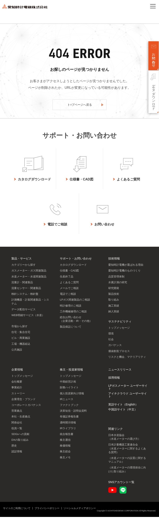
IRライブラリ (68, 430)
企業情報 (17, 371)
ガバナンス (115, 347)
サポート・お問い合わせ (76, 260)
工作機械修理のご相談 (73, 313)
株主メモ (65, 459)
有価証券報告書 (69, 418)
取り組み (113, 301)
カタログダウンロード (73, 266)
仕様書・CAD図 (69, 272)
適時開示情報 (68, 424)
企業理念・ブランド (23, 401)
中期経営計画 (68, 383)
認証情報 (16, 453)
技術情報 (114, 260)
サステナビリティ (119, 323)
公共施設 (16, 351)
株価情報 (65, 447)
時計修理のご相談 (70, 307)
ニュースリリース (119, 371)
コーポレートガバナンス (26, 407)
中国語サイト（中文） (122, 411)
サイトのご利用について (16, 510)
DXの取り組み (20, 441)
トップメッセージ (119, 329)
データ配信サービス (23, 311)
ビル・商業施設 (20, 339)
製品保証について (70, 328)
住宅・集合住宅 (20, 334)
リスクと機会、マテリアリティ (127, 358)
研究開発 (113, 290)
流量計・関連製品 (22, 284)
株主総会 (65, 453)
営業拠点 (16, 412)
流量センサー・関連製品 (26, 290)
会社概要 (16, 383)
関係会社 (16, 424)
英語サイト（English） (123, 406)
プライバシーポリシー (47, 510)
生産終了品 (66, 278)
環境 (111, 335)
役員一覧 (16, 430)
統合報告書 (66, 436)
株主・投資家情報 (71, 371)
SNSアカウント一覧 (121, 484)
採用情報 (114, 379)
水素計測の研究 (117, 284)
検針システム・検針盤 (24, 295)
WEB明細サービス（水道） (28, 317)
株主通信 (65, 441)
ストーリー (18, 395)
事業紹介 (16, 389)
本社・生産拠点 (20, 418)
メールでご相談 (69, 290)
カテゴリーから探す (23, 266)
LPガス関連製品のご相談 (75, 301)
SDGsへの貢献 (20, 436)
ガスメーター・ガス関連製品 (28, 272)
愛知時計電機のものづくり (124, 272)
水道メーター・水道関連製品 (28, 278)
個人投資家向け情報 (72, 395)
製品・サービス (21, 260)
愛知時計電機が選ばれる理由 (125, 266)
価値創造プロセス (119, 353)
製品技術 (113, 295)
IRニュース (66, 401)
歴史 (14, 447)
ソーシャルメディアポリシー (80, 510)
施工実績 (113, 307)
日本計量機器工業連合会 (127, 450)
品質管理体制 (116, 278)
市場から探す (19, 328)
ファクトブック (69, 407)
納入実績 (113, 313)
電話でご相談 (68, 295)
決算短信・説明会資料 (73, 412)
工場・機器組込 (20, 345)
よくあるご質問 (69, 284)
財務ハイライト (69, 389)
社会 (111, 341)
